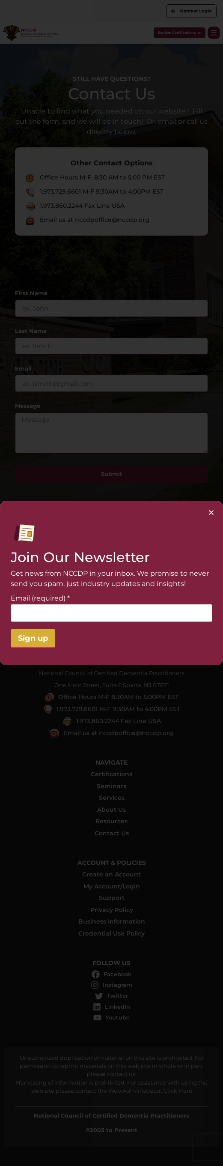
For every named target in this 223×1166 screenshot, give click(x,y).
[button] (211, 512)
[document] (111, 583)
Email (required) (40, 598)
